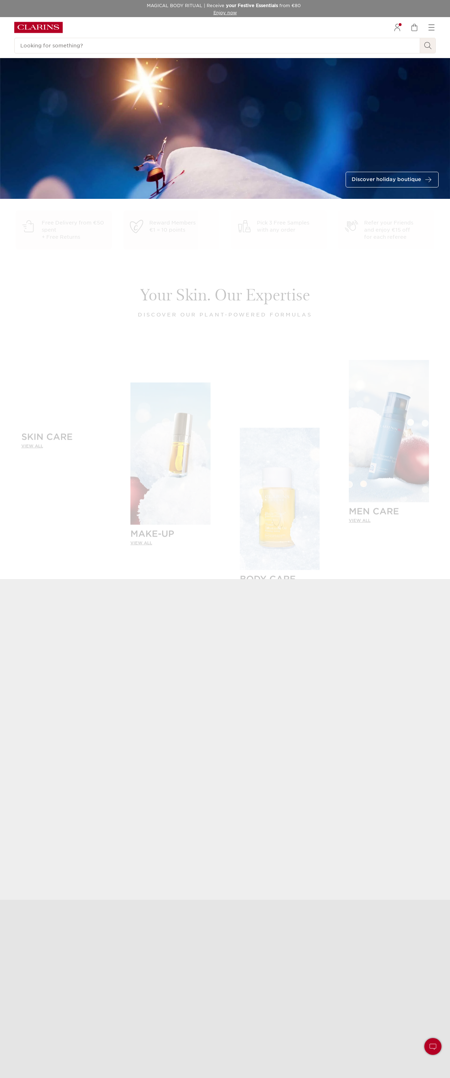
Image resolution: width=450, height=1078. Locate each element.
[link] (61, 440)
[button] (432, 1046)
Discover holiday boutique (386, 179)
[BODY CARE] (280, 504)
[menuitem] (397, 27)
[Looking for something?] (217, 45)
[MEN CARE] (389, 436)
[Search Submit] (428, 45)
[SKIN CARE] (61, 433)
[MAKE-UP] (170, 459)
